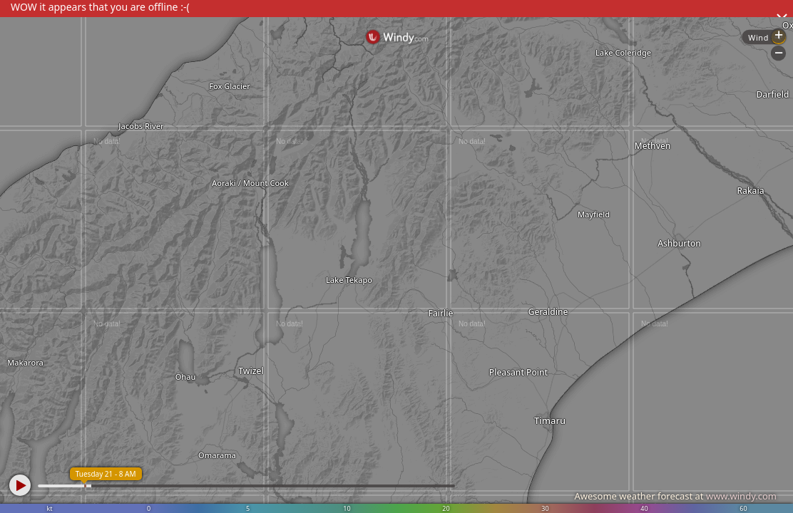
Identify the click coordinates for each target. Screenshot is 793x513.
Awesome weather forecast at (675, 495)
